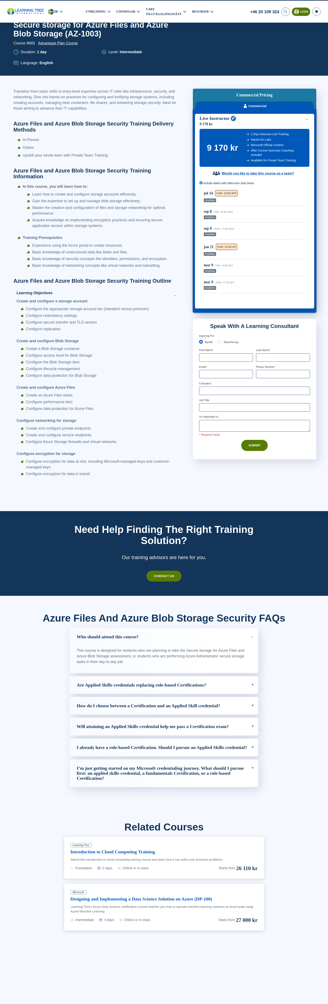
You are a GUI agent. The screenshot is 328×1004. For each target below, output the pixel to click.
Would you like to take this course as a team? (258, 118)
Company (206, 329)
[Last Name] (283, 303)
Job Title (204, 346)
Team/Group (232, 288)
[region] (255, 190)
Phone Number (266, 313)
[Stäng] (321, 996)
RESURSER (202, 11)
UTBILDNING (96, 11)
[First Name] (226, 303)
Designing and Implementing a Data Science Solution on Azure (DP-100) (149, 904)
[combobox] (260, 320)
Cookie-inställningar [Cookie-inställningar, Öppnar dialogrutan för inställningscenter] (236, 997)
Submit (254, 392)
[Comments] (254, 372)
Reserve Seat (290, 142)
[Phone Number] (283, 320)
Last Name (263, 296)
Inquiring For (207, 281)
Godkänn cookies (266, 997)
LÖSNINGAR (126, 11)
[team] (220, 287)
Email (203, 313)
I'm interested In (209, 363)
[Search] (285, 11)
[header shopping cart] (316, 11)
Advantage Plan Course (59, 43)
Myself (209, 288)
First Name (206, 296)
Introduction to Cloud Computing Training (116, 857)
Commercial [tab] (254, 50)
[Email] (226, 320)
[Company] (254, 337)
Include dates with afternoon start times (229, 128)
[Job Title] (254, 354)
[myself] (201, 287)
